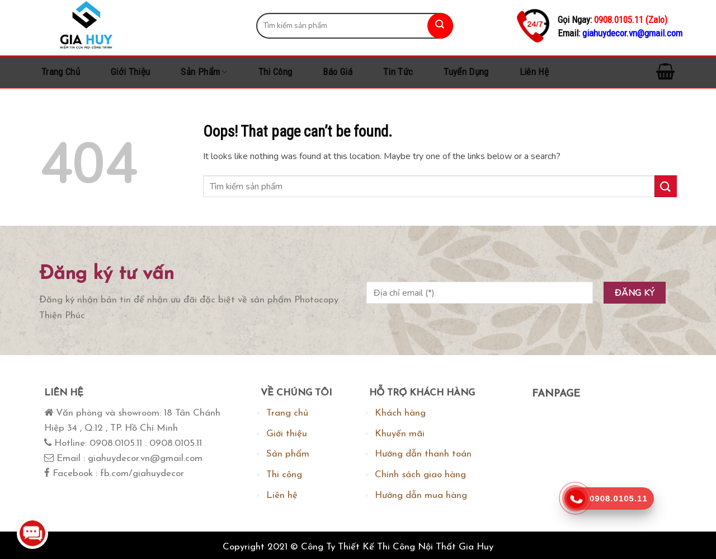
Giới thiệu (130, 71)
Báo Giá (337, 71)
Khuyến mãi (400, 434)
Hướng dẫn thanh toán (423, 454)
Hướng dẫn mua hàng (421, 495)
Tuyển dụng (466, 71)
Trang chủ (60, 71)
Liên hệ (534, 71)
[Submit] (440, 26)
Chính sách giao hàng (420, 474)
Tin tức (398, 71)
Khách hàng (400, 413)
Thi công (275, 71)
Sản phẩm (204, 71)
